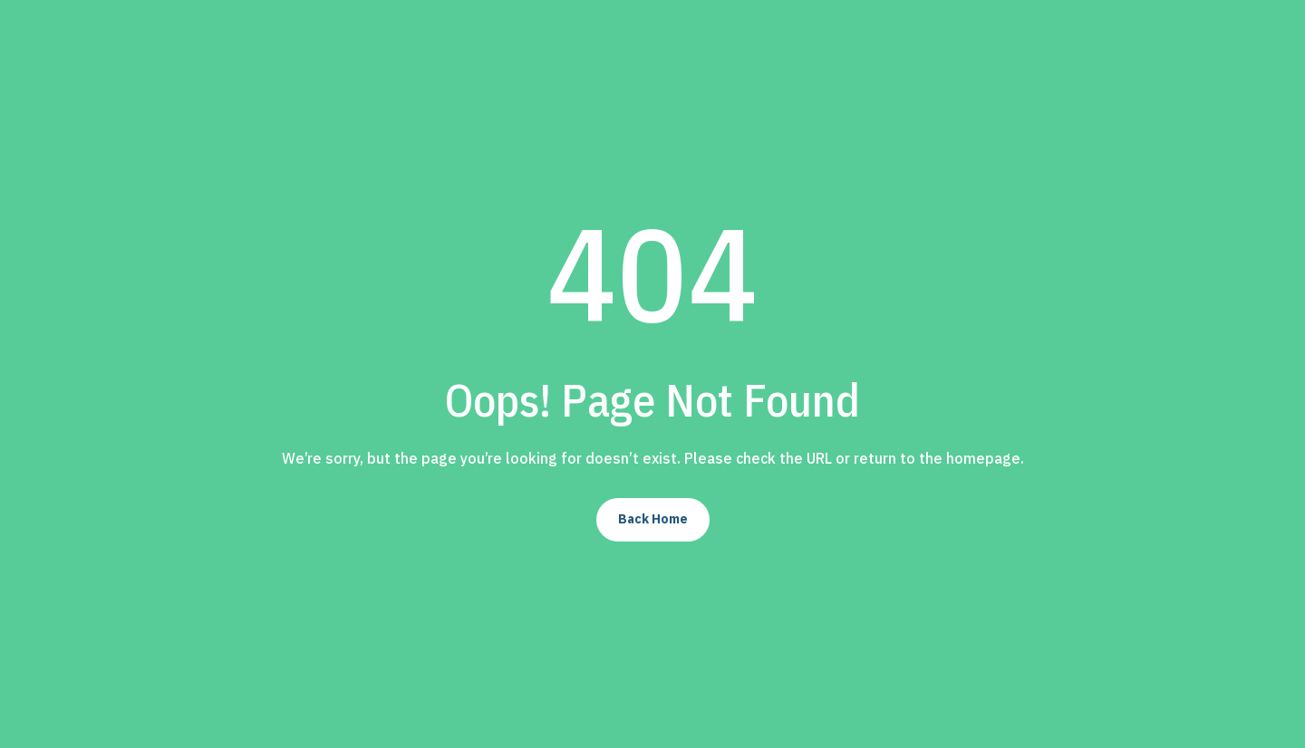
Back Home (653, 519)
